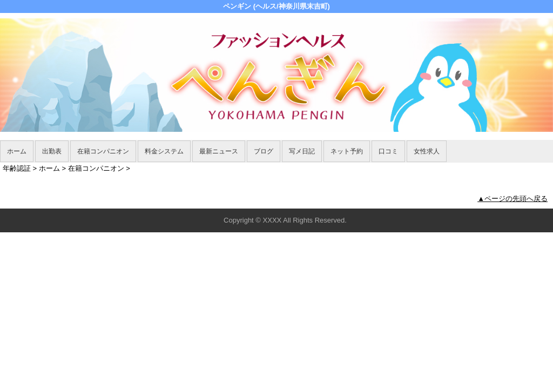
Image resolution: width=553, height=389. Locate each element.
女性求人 (427, 151)
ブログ (263, 151)
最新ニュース (218, 151)
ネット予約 (347, 151)
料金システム (164, 151)
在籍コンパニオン (103, 151)
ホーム (16, 151)
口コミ (388, 151)
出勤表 (52, 151)
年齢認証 (17, 168)
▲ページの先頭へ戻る (512, 198)
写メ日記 (302, 151)
